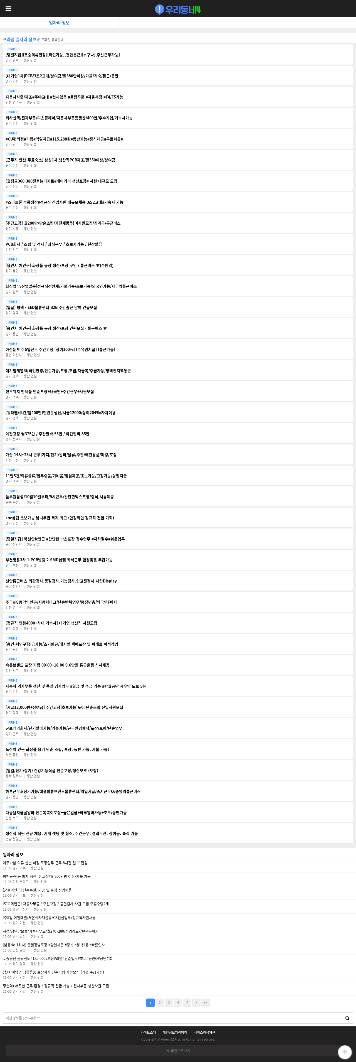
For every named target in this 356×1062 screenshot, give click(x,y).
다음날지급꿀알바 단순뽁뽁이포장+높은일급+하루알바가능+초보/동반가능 (66, 812)
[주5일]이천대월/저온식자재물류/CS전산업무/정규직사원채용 (49, 917)
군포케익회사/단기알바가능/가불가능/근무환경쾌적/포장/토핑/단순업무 (64, 728)
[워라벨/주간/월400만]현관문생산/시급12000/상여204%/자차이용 (61, 412)
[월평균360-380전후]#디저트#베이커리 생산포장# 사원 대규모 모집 (61, 181)
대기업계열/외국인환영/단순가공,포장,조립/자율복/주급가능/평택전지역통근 (68, 370)
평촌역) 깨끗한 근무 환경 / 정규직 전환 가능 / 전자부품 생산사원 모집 (56, 985)
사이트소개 (148, 1032)
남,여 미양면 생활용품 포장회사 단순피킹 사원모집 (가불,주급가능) (53, 972)
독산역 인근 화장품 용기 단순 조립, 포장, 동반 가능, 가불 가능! (57, 749)
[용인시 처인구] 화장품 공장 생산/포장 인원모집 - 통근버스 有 (56, 328)
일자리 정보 (59, 22)
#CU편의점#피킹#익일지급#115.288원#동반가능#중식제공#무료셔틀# (64, 139)
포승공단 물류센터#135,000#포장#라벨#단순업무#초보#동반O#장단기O (58, 958)
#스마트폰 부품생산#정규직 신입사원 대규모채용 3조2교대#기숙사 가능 (64, 202)
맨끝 (205, 1003)
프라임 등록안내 (50, 39)
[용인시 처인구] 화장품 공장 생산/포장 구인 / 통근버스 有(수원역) (59, 265)
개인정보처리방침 (175, 1032)
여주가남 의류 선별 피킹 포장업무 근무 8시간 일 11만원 (45, 862)
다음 (196, 1003)
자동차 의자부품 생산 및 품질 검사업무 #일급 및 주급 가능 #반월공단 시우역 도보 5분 (76, 686)
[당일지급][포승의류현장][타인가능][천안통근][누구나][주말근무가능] (63, 54)
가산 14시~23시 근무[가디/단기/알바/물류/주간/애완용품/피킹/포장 (61, 454)
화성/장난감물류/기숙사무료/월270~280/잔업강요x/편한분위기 (50, 931)
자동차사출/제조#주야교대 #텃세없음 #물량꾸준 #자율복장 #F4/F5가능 (64, 97)
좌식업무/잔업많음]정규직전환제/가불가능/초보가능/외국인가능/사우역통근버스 (71, 286)
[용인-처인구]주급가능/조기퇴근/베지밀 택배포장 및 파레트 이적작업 (62, 644)
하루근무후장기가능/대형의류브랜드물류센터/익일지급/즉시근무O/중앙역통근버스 (73, 791)
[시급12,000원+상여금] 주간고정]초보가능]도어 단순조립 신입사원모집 (64, 707)
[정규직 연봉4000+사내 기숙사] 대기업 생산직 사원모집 (51, 623)
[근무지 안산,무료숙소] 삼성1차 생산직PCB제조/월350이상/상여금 (60, 160)
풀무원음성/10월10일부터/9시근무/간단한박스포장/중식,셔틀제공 (60, 496)
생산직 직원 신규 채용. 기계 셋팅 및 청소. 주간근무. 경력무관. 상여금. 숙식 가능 (72, 833)
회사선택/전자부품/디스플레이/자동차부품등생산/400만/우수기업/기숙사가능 (69, 118)
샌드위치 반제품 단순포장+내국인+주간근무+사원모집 (50, 391)
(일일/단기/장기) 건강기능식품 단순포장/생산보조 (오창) (52, 770)
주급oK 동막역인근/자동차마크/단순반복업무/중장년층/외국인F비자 (61, 602)
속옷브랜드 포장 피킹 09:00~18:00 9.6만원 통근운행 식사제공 (58, 665)
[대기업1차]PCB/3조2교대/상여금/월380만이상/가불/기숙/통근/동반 (62, 75)
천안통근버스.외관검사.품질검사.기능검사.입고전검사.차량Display (61, 581)
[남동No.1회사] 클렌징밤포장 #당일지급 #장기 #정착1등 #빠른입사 (54, 944)
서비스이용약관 (204, 1032)
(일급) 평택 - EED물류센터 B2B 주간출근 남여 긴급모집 (51, 307)
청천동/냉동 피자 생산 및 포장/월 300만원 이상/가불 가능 (47, 876)
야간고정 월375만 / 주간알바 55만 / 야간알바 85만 (48, 433)
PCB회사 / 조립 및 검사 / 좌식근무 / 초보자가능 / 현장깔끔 (54, 244)
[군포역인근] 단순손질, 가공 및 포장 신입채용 (37, 890)
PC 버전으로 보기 (178, 1050)
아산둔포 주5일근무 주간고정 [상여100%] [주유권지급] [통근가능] (60, 349)
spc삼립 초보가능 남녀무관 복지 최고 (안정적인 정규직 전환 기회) (60, 517)
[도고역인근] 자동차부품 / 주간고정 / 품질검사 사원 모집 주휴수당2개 (56, 903)
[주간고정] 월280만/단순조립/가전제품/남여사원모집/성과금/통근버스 (63, 223)
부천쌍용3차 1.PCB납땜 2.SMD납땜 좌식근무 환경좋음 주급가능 (59, 559)
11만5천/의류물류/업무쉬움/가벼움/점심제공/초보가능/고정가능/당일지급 (66, 475)
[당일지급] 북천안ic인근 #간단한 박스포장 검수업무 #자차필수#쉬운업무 (65, 539)
